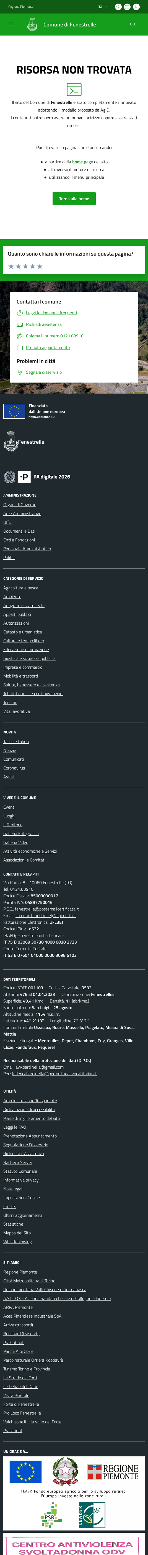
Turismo (10, 702)
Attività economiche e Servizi (30, 851)
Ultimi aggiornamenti (22, 1215)
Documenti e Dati (19, 531)
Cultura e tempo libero (23, 640)
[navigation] (11, 24)
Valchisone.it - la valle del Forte (32, 1421)
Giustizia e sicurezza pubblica (29, 658)
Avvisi (8, 776)
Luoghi (9, 815)
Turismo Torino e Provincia (26, 1369)
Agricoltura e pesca (20, 587)
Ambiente (12, 596)
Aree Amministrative (22, 513)
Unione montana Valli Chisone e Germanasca (44, 1289)
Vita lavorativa (16, 711)
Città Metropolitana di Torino (29, 1280)
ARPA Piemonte (18, 1307)
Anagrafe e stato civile (24, 605)
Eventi (9, 807)
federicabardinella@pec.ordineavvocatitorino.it (54, 1073)
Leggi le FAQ (14, 1127)
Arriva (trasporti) (18, 1324)
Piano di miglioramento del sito (31, 1118)
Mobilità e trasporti (20, 676)
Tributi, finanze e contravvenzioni (33, 693)
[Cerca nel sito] (133, 24)
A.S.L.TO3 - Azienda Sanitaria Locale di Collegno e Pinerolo (57, 1298)
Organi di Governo (19, 504)
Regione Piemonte (20, 1272)
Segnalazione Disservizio (25, 1144)
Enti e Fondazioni (19, 540)
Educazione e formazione (26, 649)
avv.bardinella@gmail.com (39, 1067)
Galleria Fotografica (21, 833)
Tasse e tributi (16, 741)
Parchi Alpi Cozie (18, 1351)
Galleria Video (15, 842)
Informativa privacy (21, 1180)
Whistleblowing (17, 1241)
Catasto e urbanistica (22, 631)
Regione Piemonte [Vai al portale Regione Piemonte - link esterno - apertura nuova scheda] (20, 6)
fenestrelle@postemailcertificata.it (47, 909)
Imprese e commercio (22, 667)
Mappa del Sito (17, 1232)
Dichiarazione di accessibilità (29, 1109)
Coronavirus (14, 768)
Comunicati (13, 759)
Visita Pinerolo (16, 1395)
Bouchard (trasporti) (21, 1333)
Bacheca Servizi (17, 1162)
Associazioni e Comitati (24, 860)
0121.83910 (21, 889)
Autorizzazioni (16, 623)
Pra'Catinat (13, 1342)
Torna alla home (74, 198)
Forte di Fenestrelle (21, 1404)
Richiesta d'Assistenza (23, 1153)
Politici (9, 557)
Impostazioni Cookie (21, 1197)
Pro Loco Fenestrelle (22, 1413)
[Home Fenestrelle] (58, 24)
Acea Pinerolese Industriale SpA (32, 1316)
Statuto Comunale (20, 1171)
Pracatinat (12, 1430)
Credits (9, 1206)
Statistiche (13, 1224)
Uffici (7, 522)
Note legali (13, 1188)
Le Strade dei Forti (20, 1377)
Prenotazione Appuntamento (30, 1136)
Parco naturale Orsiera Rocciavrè (33, 1360)
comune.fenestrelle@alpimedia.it (45, 915)
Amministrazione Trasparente (30, 1100)
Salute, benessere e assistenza (31, 684)
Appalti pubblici (17, 614)
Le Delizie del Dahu (20, 1386)
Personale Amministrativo (27, 548)
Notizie (9, 750)
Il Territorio (12, 824)
